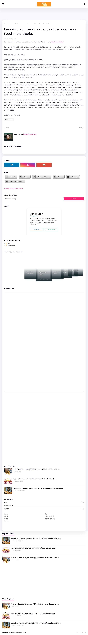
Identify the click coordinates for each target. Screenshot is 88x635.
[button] (40, 279)
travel (44, 508)
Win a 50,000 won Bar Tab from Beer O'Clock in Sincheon (35, 479)
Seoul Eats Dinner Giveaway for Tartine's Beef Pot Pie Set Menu (38, 488)
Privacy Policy (8, 188)
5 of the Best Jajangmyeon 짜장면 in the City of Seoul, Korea (37, 469)
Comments (10, 245)
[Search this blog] (34, 198)
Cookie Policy (18, 188)
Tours (26, 177)
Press (60, 177)
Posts (8, 243)
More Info (51, 229)
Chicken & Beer (43, 177)
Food (44, 502)
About (12, 177)
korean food (12, 23)
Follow (36, 229)
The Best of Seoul (16, 181)
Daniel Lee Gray (29, 134)
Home (6, 23)
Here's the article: (57, 42)
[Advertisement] (10, 428)
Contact (74, 177)
